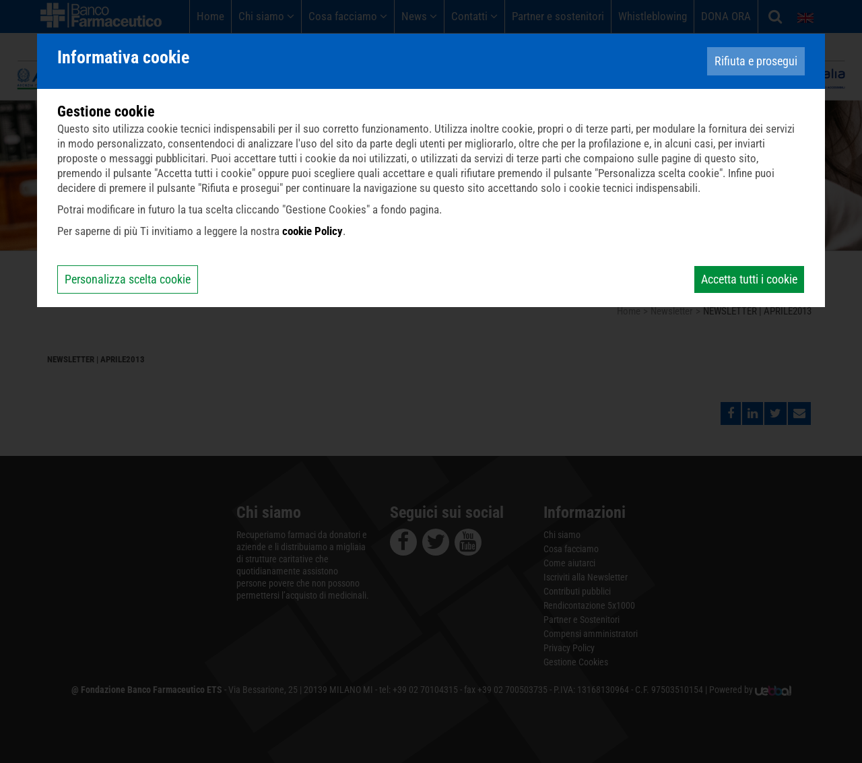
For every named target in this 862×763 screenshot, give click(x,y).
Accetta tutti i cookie (749, 279)
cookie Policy (312, 231)
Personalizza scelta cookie (128, 279)
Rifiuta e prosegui (756, 61)
